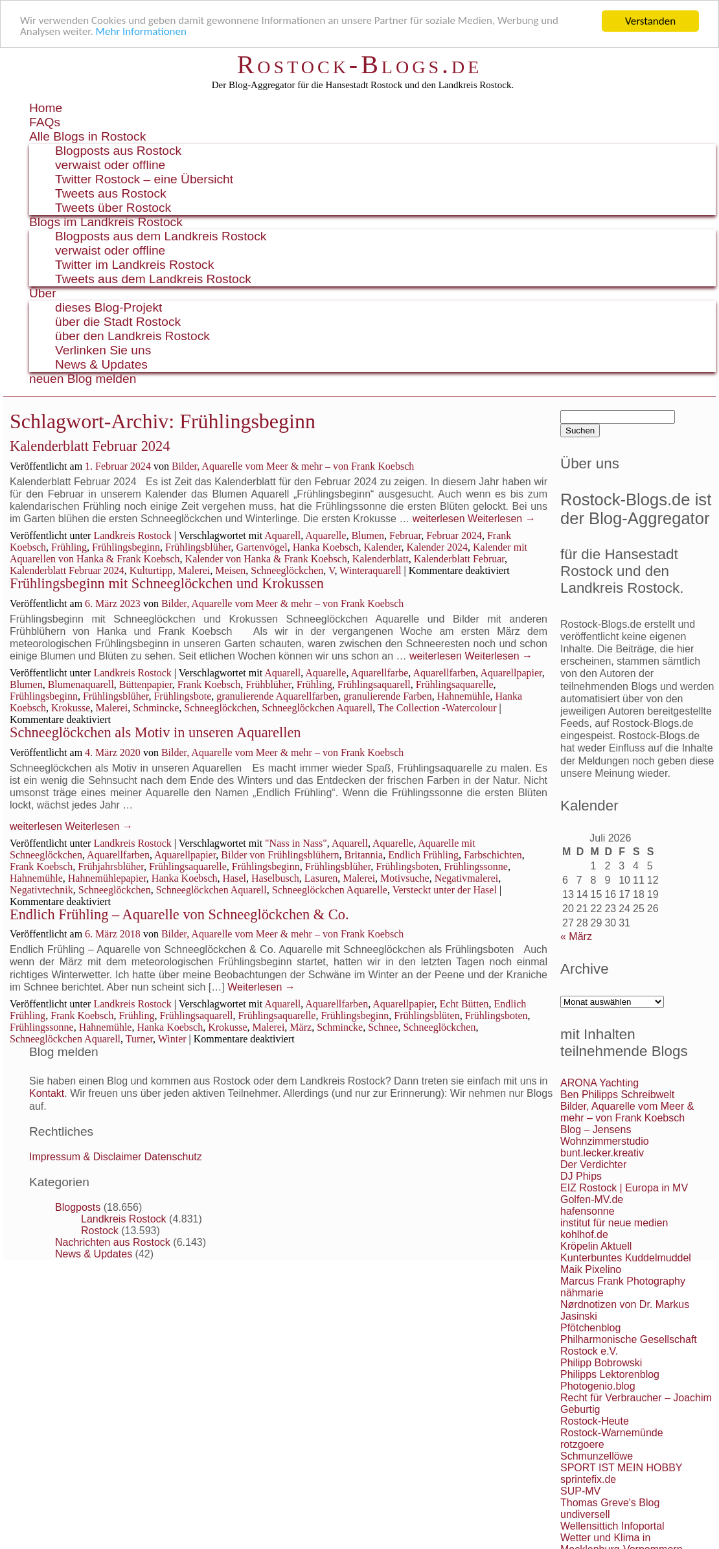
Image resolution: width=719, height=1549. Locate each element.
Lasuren (321, 878)
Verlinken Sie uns (103, 350)
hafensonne (587, 1211)
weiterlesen (439, 518)
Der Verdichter (593, 1164)
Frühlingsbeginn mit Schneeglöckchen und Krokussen (167, 583)
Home (45, 108)
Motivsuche (404, 878)
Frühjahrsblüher (111, 866)
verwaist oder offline (110, 165)
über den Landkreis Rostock (132, 336)
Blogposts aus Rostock (118, 150)
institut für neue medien (614, 1222)
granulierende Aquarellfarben (277, 696)
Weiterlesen (502, 518)
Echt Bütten (464, 1003)
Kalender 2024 (437, 547)
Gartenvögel (262, 547)
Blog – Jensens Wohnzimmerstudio (604, 1135)
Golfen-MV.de (591, 1199)
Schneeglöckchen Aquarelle (329, 889)
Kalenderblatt (380, 558)
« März (576, 936)
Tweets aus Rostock (110, 193)
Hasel (234, 878)
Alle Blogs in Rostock (87, 136)
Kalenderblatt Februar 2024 (90, 446)
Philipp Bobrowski (601, 1362)
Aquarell (282, 535)
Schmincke (156, 707)
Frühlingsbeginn (126, 547)
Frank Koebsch (208, 684)
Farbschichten (493, 854)
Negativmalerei (467, 878)
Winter (172, 1038)
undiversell (585, 1514)
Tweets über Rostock (113, 207)
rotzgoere (582, 1444)
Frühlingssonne (476, 866)
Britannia (364, 854)
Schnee (383, 1027)
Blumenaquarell (81, 684)
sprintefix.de (588, 1479)
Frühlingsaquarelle (455, 684)
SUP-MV (580, 1491)
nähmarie (582, 1292)
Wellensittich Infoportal (612, 1526)
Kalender (382, 547)
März (301, 1027)
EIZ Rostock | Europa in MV (624, 1187)
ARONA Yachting (599, 1082)
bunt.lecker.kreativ (602, 1152)
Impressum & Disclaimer (85, 1156)
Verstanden (650, 21)
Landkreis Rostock (132, 535)
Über (42, 293)
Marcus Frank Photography (622, 1281)
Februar (405, 535)
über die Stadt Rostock (118, 321)
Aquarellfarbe (380, 672)
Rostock (100, 1230)
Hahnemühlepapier (107, 878)
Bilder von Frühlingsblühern (280, 854)
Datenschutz (173, 1156)
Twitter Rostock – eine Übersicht (144, 179)
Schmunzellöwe (596, 1456)
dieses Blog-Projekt (108, 307)
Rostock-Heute (594, 1421)
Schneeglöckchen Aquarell (317, 707)
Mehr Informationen (141, 33)
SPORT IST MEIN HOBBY (621, 1467)
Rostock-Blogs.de (360, 64)
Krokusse (70, 707)
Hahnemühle (463, 696)
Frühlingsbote (182, 696)
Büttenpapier (145, 684)
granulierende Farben (387, 696)
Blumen (367, 535)
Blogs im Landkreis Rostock (106, 222)
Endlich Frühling (423, 854)
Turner (139, 1038)
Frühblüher (268, 684)
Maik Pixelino (590, 1269)
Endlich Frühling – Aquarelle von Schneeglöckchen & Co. (179, 914)
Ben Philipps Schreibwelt (617, 1094)
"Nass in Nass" (296, 843)
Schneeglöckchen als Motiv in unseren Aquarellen (155, 732)
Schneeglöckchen (287, 570)
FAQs (44, 122)
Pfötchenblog (590, 1327)
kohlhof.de (584, 1234)
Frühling (69, 547)
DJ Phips (581, 1176)
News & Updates (101, 364)
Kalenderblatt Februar (459, 558)
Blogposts (77, 1207)
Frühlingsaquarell (374, 684)
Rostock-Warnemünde (611, 1432)
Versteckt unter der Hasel (445, 889)
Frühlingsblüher (198, 547)
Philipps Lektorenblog (609, 1374)
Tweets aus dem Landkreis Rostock (153, 279)
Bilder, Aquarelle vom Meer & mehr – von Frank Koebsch (293, 466)
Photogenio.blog (597, 1386)
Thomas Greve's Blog (609, 1502)
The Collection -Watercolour (437, 707)
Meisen (230, 570)
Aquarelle (325, 535)
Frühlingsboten (407, 866)
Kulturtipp (151, 570)
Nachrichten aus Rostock (112, 1242)
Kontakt (46, 1093)
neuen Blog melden (82, 378)
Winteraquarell (370, 570)
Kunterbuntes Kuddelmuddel (625, 1257)
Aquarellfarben (444, 672)
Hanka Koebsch (326, 547)
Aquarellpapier (511, 672)
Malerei (194, 570)
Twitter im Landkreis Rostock (134, 264)
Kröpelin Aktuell (596, 1246)
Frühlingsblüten (426, 1015)
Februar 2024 (454, 535)
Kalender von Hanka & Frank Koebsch (266, 558)
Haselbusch (275, 878)
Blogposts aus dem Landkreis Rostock (160, 236)
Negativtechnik (41, 889)
